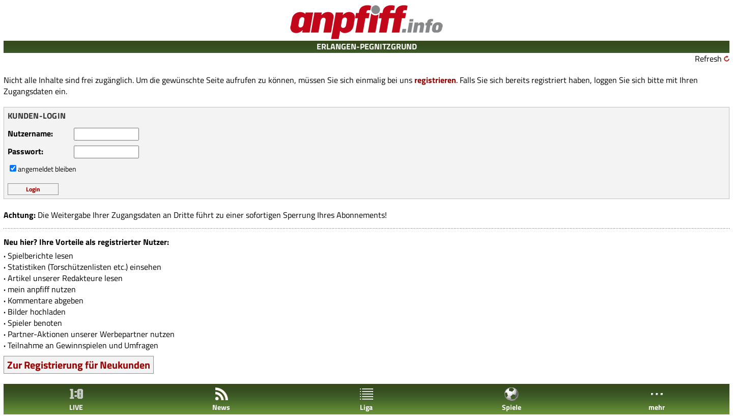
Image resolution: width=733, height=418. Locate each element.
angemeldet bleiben (47, 168)
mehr (657, 399)
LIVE (76, 399)
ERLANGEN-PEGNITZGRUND (367, 46)
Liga (366, 399)
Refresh (708, 58)
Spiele (511, 399)
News (221, 399)
